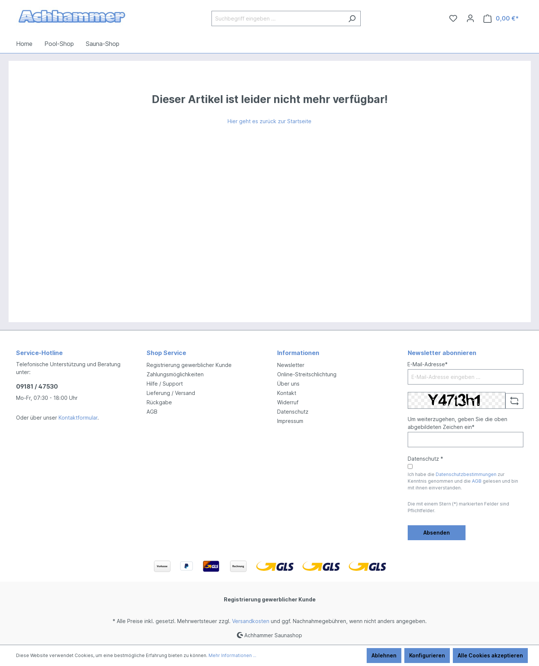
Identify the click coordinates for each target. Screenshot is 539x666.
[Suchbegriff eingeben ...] (277, 18)
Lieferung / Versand (171, 393)
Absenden (436, 532)
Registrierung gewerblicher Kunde (189, 365)
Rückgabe (159, 402)
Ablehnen (384, 655)
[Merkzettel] (453, 18)
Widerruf (287, 402)
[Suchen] (352, 18)
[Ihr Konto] (470, 18)
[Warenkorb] (501, 18)
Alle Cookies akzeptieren (490, 655)
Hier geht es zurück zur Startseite (269, 121)
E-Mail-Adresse (427, 364)
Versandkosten (250, 621)
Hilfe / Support (165, 383)
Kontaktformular (78, 417)
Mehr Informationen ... (232, 655)
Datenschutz (292, 411)
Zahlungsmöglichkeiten (175, 374)
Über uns (288, 383)
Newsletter (290, 365)
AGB (152, 411)
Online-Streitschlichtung (306, 374)
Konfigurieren (427, 655)
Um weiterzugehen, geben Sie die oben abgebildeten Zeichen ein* (457, 423)
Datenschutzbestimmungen (466, 474)
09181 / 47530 (37, 386)
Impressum (290, 421)
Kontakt (286, 393)
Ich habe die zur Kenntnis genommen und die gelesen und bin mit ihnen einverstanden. (463, 481)
